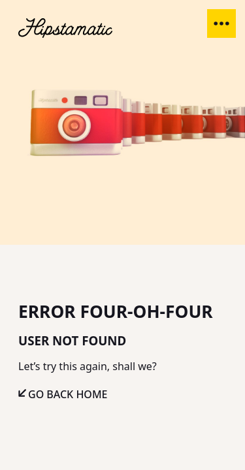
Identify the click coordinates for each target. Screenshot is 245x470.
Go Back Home (68, 394)
